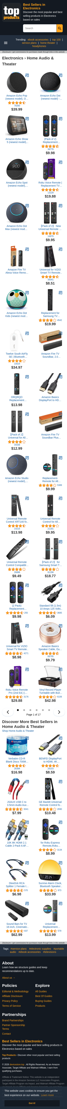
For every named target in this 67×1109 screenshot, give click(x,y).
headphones (39, 46)
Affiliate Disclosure (12, 996)
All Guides (41, 991)
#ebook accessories (30, 952)
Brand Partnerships (13, 1020)
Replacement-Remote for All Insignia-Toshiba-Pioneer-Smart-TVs (50, 480)
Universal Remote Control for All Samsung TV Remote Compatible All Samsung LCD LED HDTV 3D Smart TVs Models (50, 520)
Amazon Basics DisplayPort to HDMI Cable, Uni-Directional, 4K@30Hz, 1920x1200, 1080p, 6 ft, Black (50, 399)
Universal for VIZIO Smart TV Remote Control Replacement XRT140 (17, 648)
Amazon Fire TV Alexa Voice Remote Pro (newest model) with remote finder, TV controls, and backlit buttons (17, 271)
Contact (6, 1033)
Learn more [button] (47, 1095)
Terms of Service (11, 1005)
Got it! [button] (32, 1103)
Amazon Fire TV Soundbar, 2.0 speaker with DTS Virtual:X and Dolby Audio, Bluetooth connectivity (50, 355)
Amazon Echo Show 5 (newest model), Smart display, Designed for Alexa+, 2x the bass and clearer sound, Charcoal (16, 141)
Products (40, 1005)
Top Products (9, 1055)
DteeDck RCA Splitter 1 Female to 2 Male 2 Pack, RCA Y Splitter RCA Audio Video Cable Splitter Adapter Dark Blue (16, 885)
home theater (47, 42)
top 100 (56, 39)
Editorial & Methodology (15, 991)
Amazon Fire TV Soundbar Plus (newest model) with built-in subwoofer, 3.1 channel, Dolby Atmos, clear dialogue (50, 436)
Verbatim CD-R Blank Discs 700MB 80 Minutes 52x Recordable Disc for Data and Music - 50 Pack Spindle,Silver (17, 760)
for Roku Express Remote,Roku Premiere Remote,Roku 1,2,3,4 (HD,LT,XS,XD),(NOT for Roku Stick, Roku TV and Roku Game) (50, 844)
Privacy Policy (10, 1001)
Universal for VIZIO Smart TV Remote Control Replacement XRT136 (50, 271)
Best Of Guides (43, 996)
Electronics (12, 58)
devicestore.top (17, 1064)
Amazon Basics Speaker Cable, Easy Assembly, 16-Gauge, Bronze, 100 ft (50, 648)
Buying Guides (43, 1001)
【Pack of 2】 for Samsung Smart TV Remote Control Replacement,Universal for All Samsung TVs (50, 564)
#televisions (49, 952)
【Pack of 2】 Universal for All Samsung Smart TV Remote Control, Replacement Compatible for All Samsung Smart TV (17, 436)
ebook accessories (38, 39)
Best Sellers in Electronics (34, 6)
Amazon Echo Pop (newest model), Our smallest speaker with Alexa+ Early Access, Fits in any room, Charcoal (16, 97)
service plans (29, 42)
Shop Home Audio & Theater (18, 730)
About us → (8, 977)
